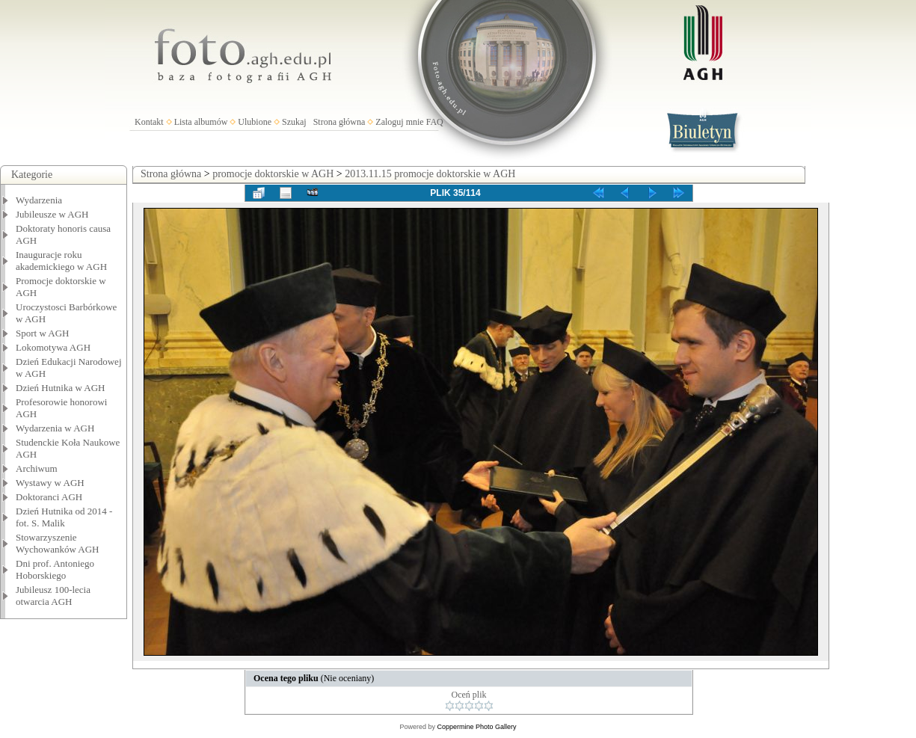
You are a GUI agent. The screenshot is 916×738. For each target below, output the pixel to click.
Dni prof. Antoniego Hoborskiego (55, 569)
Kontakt (149, 122)
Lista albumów (201, 122)
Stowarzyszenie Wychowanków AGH (57, 543)
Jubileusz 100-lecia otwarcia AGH (53, 595)
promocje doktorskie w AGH (272, 173)
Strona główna (339, 122)
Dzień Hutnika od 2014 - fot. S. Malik (64, 517)
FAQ (434, 122)
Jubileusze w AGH (52, 214)
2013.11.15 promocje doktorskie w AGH (430, 173)
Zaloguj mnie (399, 122)
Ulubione (254, 122)
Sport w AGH (43, 333)
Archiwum (37, 468)
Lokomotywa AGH (53, 347)
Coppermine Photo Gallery (476, 727)
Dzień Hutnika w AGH (60, 387)
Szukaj (294, 122)
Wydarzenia (39, 200)
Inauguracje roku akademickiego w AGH (61, 260)
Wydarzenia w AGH (55, 428)
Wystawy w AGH (50, 482)
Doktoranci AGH (49, 496)
